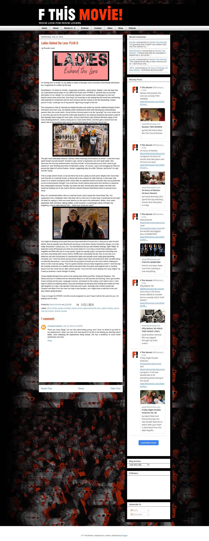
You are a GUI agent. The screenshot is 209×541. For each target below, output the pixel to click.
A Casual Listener (55, 326)
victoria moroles (61, 311)
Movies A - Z (69, 28)
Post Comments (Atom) (86, 397)
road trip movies (47, 311)
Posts (134, 510)
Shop (120, 28)
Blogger (124, 535)
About (55, 28)
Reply (50, 341)
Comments (136, 514)
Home (44, 28)
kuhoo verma (77, 308)
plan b (116, 308)
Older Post (116, 388)
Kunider (132, 42)
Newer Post (46, 388)
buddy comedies (64, 308)
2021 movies (52, 308)
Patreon (132, 28)
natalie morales (107, 308)
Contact (97, 28)
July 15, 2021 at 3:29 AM (72, 326)
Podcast (84, 28)
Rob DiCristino (135, 51)
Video (109, 28)
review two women (158, 42)
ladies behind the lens (91, 308)
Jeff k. (132, 68)
